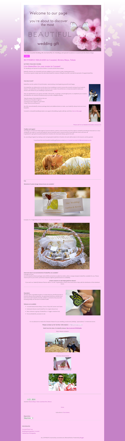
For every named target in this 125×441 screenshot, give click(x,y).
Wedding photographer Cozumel (30, 431)
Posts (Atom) (66, 412)
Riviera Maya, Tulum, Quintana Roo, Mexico (40, 401)
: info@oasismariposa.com (84, 140)
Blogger (82, 437)
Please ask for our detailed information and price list (87, 124)
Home (26, 56)
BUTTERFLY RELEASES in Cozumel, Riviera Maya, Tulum (50, 60)
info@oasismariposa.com (76, 325)
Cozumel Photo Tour (27, 429)
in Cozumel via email (71, 140)
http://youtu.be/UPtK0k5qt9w (74, 328)
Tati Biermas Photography (29, 433)
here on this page (77, 111)
